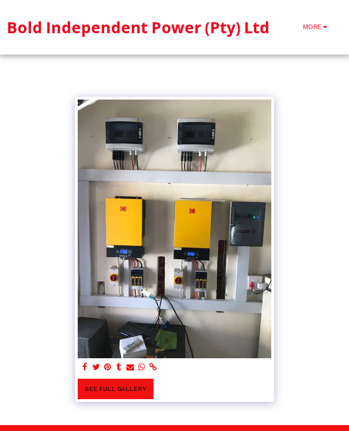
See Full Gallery (115, 388)
